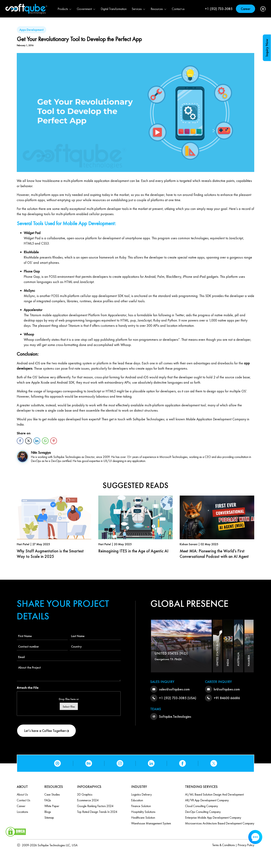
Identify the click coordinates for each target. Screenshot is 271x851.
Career (245, 8)
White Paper (51, 806)
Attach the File (28, 688)
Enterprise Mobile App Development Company (213, 817)
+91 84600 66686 (227, 698)
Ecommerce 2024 (87, 800)
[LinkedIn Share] (37, 440)
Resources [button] (159, 9)
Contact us (178, 9)
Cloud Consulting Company (201, 806)
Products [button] (65, 9)
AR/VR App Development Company (207, 800)
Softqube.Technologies (175, 716)
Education (137, 800)
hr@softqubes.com (227, 689)
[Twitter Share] (28, 440)
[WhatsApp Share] (45, 440)
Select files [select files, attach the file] (69, 706)
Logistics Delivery (141, 794)
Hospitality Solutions (143, 812)
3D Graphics (84, 794)
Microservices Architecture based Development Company (219, 823)
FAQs (47, 800)
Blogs (47, 812)
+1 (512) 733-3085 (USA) (177, 698)
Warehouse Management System (151, 823)
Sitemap (49, 817)
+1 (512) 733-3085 (218, 8)
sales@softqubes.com (174, 689)
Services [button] (139, 9)
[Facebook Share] (20, 440)
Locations (22, 812)
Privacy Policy (246, 845)
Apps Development (31, 30)
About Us (22, 794)
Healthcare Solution (143, 817)
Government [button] (86, 9)
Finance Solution (141, 806)
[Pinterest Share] (53, 440)
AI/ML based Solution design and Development (214, 794)
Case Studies (52, 794)
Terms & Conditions (223, 845)
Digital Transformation (114, 9)
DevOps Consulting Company (203, 812)
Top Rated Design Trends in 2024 (97, 812)
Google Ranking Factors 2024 (95, 806)
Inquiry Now (267, 48)
